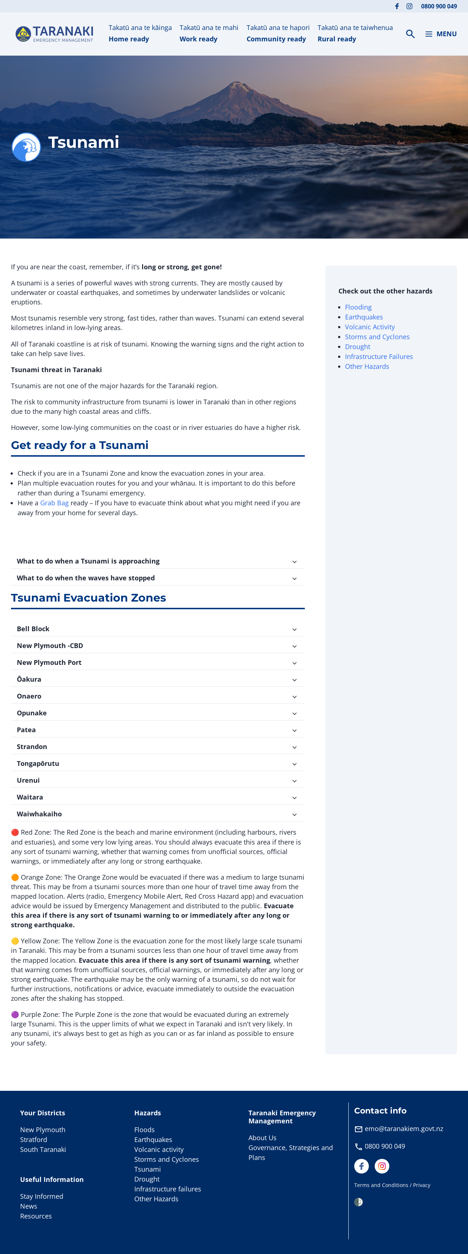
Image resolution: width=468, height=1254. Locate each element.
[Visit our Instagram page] (409, 6)
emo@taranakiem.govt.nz (404, 1128)
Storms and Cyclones (377, 336)
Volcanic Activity (371, 326)
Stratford (33, 1139)
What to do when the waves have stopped (158, 577)
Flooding (358, 307)
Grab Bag (54, 502)
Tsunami (147, 1169)
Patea (158, 729)
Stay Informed (41, 1196)
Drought (357, 346)
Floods (144, 1129)
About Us (262, 1137)
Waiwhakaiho (158, 813)
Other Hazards (367, 366)
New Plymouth (42, 1129)
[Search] (410, 34)
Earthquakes (364, 316)
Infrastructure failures (167, 1188)
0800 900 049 (439, 6)
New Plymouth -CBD (158, 645)
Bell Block (158, 628)
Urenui (158, 780)
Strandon (158, 746)
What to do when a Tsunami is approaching (158, 561)
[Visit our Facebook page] (397, 6)
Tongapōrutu (158, 763)
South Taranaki (43, 1149)
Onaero (158, 696)
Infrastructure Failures (379, 356)
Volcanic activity (159, 1149)
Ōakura (158, 679)
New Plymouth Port (158, 662)
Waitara (158, 797)
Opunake (158, 712)
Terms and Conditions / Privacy (392, 1185)
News (28, 1206)
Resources (36, 1216)
